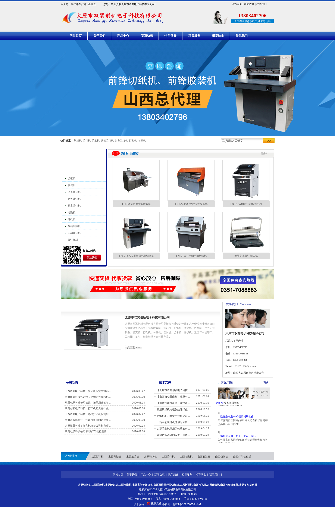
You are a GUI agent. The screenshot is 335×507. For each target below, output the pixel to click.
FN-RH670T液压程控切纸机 (246, 204)
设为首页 (237, 4)
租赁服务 (194, 35)
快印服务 (170, 35)
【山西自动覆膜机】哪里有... (173, 396)
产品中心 (123, 35)
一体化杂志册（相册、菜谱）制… (237, 437)
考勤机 (142, 140)
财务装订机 (121, 140)
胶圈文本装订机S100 (246, 255)
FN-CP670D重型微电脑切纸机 (136, 255)
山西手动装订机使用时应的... (173, 422)
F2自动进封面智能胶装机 (136, 204)
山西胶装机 (203, 456)
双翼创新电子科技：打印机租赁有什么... (88, 408)
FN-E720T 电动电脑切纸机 (191, 255)
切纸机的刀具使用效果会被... (173, 415)
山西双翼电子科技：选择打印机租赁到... (88, 414)
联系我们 (261, 4)
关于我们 (99, 35)
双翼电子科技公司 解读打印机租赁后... (87, 431)
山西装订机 (168, 456)
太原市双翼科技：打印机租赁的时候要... (88, 419)
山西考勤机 (186, 456)
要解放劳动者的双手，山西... (173, 435)
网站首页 (76, 35)
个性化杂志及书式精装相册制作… (237, 418)
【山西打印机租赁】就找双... (173, 403)
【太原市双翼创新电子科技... (173, 390)
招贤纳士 (218, 35)
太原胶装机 (132, 456)
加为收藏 (249, 4)
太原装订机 (97, 456)
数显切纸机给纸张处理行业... (173, 409)
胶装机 (96, 140)
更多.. (266, 382)
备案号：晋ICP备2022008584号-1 (181, 504)
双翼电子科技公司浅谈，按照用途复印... (88, 402)
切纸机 (78, 140)
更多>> (213, 305)
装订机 (87, 140)
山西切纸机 (221, 456)
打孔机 (133, 140)
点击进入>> (133, 347)
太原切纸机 (150, 456)
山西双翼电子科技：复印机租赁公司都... (88, 391)
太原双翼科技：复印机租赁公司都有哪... (88, 425)
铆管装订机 (107, 140)
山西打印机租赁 (242, 456)
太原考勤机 (114, 456)
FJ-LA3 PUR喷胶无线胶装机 (191, 204)
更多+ (264, 153)
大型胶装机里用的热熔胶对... (173, 428)
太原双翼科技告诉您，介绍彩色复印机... (88, 396)
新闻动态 (147, 35)
